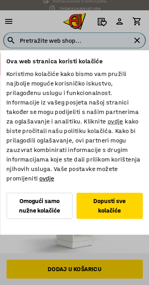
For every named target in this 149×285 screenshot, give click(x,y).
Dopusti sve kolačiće (109, 205)
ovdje (115, 121)
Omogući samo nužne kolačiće (39, 205)
